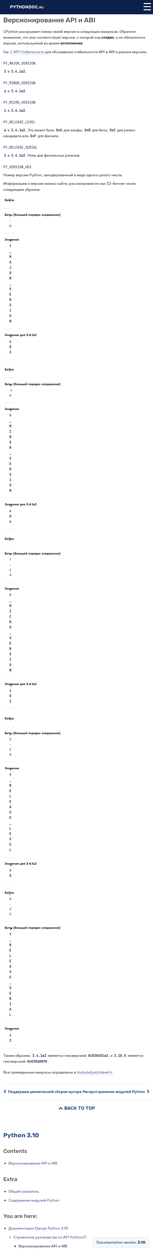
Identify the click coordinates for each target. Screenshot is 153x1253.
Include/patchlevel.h (94, 1072)
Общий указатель (23, 1191)
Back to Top (76, 1108)
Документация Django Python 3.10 (38, 1228)
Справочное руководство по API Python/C (50, 1237)
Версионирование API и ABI (32, 1163)
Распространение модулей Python (116, 1091)
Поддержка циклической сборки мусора (42, 1091)
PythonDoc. (27, 7)
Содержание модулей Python (33, 1200)
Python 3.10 (21, 1135)
